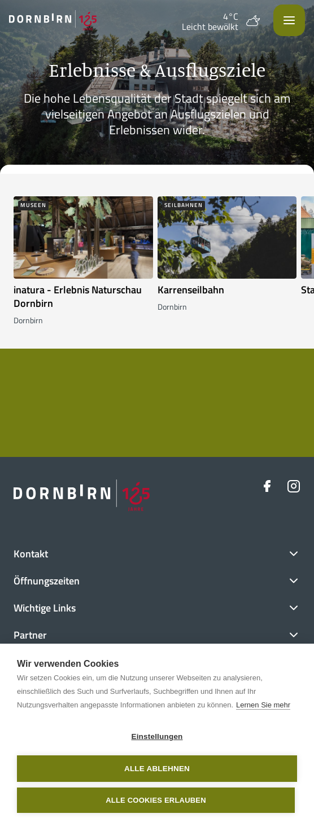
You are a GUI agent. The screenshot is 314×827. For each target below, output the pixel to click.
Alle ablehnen (157, 768)
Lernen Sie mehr (263, 705)
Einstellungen (156, 736)
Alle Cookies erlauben (156, 800)
